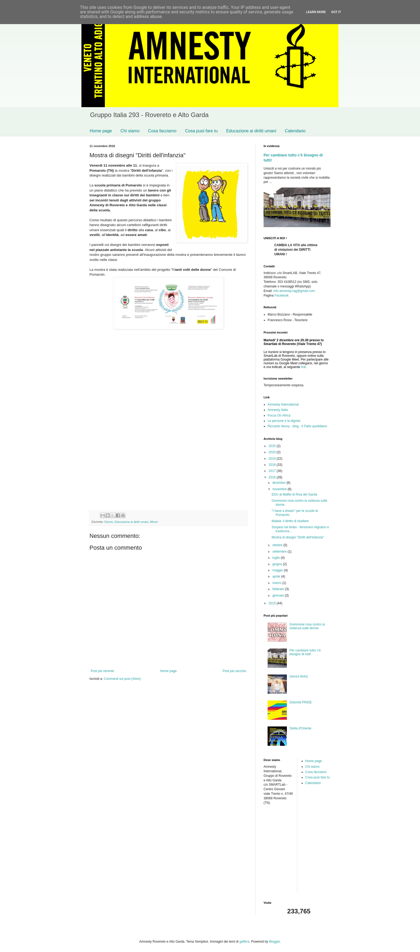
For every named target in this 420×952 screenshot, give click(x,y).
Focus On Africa (279, 415)
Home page (101, 131)
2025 (273, 446)
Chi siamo (130, 131)
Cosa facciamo (162, 131)
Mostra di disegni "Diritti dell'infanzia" (298, 537)
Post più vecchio (234, 671)
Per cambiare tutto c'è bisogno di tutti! (305, 652)
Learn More (316, 12)
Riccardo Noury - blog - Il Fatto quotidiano (297, 426)
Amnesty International (283, 404)
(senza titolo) (299, 676)
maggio (278, 570)
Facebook (282, 295)
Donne (108, 521)
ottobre (277, 545)
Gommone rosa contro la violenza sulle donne (307, 626)
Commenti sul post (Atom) (122, 679)
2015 (273, 603)
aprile (276, 576)
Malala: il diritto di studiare (290, 521)
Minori (154, 521)
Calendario (295, 131)
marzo (277, 583)
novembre (280, 489)
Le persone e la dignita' (284, 421)
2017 (273, 471)
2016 (273, 477)
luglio (276, 558)
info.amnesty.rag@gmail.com (294, 291)
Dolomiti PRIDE (301, 702)
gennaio (278, 595)
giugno (277, 564)
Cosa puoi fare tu (201, 131)
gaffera (244, 941)
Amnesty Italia (278, 410)
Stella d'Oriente (301, 728)
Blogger (274, 941)
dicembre (279, 483)
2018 (273, 465)
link (303, 367)
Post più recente (102, 671)
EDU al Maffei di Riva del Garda (294, 494)
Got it (336, 12)
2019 (273, 458)
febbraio (278, 589)
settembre (280, 551)
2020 (273, 452)
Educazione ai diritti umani (251, 131)
